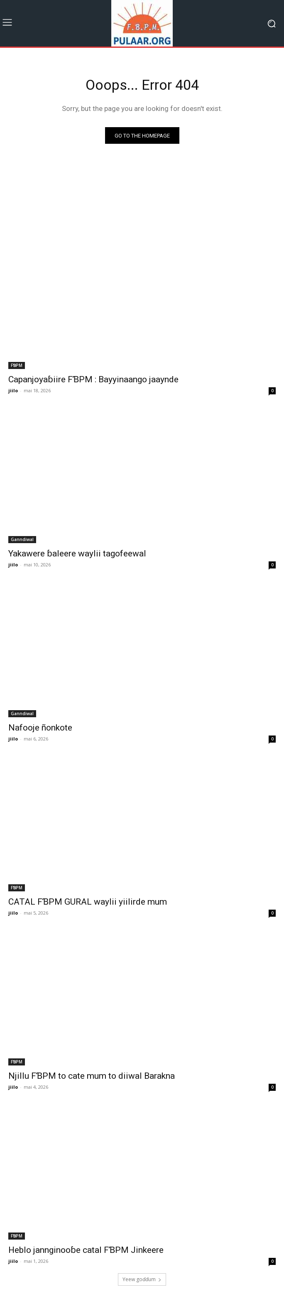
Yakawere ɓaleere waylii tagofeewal (77, 553)
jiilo (13, 390)
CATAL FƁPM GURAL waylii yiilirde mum (87, 902)
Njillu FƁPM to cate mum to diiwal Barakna (91, 1076)
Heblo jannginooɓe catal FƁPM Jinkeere (86, 1250)
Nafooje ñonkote (40, 728)
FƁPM (16, 365)
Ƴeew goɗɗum (142, 1279)
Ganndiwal (22, 539)
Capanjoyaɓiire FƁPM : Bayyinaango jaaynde (93, 379)
